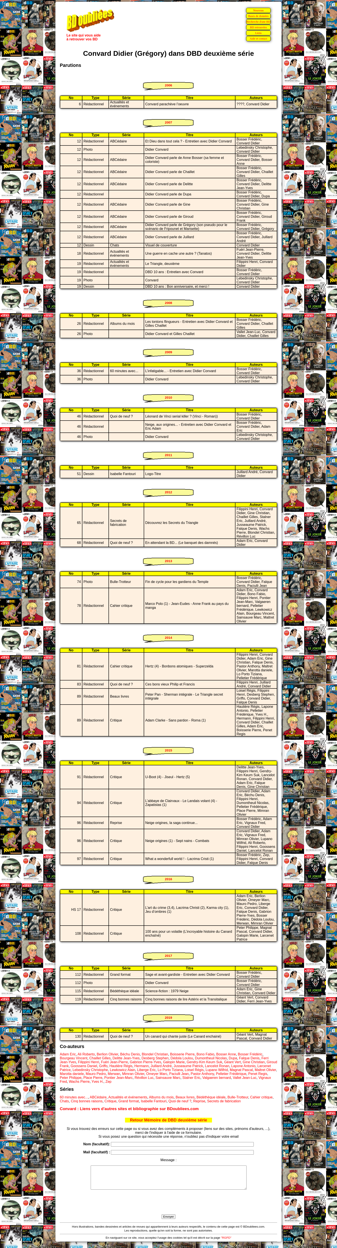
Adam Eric (68, 1054)
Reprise (199, 1101)
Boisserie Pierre (182, 1054)
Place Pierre (92, 1078)
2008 (168, 303)
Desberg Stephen (155, 1058)
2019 (168, 1017)
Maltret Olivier (265, 1070)
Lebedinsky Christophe (90, 1070)
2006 (168, 85)
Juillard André (161, 1066)
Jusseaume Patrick (188, 1066)
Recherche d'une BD (258, 21)
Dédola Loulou (181, 1058)
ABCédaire (98, 1097)
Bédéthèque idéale (211, 1097)
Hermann (141, 1066)
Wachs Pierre (79, 1081)
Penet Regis (257, 1074)
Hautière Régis (120, 1066)
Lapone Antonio (243, 1066)
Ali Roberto (86, 1054)
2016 (168, 879)
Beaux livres (185, 1097)
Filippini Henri (88, 1062)
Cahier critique (261, 1097)
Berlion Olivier (107, 1054)
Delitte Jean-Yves (126, 1058)
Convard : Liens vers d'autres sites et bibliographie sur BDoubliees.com (129, 1108)
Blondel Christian (155, 1054)
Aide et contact (258, 38)
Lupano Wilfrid (217, 1070)
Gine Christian (254, 1062)
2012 (168, 492)
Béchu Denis (130, 1054)
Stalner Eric (191, 1078)
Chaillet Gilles (100, 1058)
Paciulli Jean (179, 1074)
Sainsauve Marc (167, 1078)
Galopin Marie (174, 1062)
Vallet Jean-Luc (245, 1078)
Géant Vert (232, 1062)
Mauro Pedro (96, 1074)
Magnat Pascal (241, 1070)
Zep (108, 1081)
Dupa (233, 1058)
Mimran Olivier (133, 1074)
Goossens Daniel (84, 1066)
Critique (110, 1101)
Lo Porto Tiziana (170, 1070)
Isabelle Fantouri (154, 1101)
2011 (168, 455)
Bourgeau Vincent (73, 1058)
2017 (168, 955)
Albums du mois (161, 1097)
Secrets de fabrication (224, 1101)
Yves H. (97, 1081)
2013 (168, 561)
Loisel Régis (194, 1070)
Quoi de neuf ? (179, 1101)
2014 (168, 637)
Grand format (128, 1101)
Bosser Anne (226, 1054)
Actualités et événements (127, 1097)
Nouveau (258, 10)
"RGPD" (226, 1242)
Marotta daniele (72, 1074)
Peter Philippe (71, 1078)
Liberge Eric (146, 1070)
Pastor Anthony (202, 1074)
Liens (258, 33)
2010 (168, 397)
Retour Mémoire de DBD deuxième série (168, 1120)
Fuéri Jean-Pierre (114, 1062)
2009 (168, 352)
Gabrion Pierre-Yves (145, 1062)
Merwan (114, 1074)
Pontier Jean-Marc (118, 1078)
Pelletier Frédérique (231, 1074)
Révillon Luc (144, 1078)
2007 (168, 122)
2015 (168, 750)
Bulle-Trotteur (237, 1097)
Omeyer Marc (156, 1074)
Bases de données (258, 16)
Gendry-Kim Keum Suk (204, 1062)
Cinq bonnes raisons (87, 1101)
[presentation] (168, 1206)
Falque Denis (249, 1058)
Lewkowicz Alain (122, 1070)
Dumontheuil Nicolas (211, 1058)
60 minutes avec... (74, 1097)
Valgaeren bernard (216, 1078)
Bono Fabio (205, 1054)
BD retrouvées (258, 27)
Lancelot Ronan (217, 1066)
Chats (64, 1101)
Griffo (103, 1066)
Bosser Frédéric (250, 1054)
